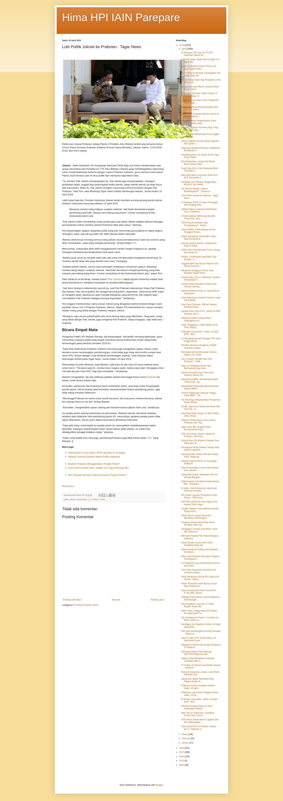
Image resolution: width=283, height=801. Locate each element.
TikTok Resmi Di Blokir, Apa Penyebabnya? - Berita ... (194, 223)
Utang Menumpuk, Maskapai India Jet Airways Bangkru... (199, 475)
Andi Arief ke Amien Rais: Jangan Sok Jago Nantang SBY (98, 467)
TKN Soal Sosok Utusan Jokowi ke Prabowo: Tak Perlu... (198, 435)
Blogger (159, 785)
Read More (68, 486)
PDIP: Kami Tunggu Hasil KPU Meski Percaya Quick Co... (199, 612)
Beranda (116, 599)
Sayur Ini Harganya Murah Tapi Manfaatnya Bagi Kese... (196, 367)
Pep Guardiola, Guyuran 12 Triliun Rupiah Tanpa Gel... (197, 605)
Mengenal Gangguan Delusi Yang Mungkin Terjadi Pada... (197, 271)
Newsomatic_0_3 (83, 499)
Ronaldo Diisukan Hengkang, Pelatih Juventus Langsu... (198, 346)
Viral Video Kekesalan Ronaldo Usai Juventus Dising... (198, 571)
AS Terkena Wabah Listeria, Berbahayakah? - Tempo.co (195, 189)
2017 (182, 752)
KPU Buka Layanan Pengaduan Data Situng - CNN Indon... (199, 496)
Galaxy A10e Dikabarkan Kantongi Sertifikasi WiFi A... (197, 659)
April (184, 49)
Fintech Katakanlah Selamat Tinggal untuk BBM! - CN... (198, 394)
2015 (182, 760)
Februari (186, 738)
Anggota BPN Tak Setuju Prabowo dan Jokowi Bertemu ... (199, 264)
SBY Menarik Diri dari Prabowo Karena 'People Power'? (97, 475)
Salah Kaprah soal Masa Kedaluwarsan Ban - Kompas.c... (200, 482)
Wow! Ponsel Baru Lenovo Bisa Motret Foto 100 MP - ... (199, 468)
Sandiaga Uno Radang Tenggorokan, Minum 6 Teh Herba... (199, 183)
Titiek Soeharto (115, 279)
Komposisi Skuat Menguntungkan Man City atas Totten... (199, 108)
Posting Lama (157, 599)
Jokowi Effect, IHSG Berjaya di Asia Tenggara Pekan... (198, 230)
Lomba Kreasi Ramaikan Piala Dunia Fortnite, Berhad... (199, 285)
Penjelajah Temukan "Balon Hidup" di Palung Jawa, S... (199, 94)
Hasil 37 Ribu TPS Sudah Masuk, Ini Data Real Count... (198, 639)
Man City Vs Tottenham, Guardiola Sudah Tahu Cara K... (197, 714)
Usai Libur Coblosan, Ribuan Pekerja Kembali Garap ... (199, 305)
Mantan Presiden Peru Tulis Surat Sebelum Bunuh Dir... (197, 373)
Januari (186, 743)
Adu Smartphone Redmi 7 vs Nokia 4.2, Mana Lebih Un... (200, 618)
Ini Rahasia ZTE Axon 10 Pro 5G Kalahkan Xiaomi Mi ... (197, 53)
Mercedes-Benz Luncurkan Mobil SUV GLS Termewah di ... (199, 176)
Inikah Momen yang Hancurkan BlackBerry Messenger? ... (196, 516)
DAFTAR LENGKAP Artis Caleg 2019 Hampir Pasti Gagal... (199, 503)
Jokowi (72, 499)
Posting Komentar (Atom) (86, 605)
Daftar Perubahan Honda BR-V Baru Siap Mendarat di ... (198, 237)
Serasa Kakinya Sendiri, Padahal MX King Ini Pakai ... (199, 244)
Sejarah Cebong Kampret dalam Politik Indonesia (94, 456)
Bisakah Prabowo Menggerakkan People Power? (94, 463)
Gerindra (152, 377)
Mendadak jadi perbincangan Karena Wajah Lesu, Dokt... (199, 353)
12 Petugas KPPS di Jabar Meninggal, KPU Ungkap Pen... (199, 203)
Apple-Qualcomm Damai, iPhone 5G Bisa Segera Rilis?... (198, 67)
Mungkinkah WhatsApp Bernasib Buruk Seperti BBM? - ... (200, 387)
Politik (102, 499)
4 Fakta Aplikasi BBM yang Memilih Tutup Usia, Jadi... (198, 217)
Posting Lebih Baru (72, 599)
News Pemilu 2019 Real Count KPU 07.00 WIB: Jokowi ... (198, 591)
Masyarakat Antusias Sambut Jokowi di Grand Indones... (200, 115)
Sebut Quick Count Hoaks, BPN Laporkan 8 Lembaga (96, 452)
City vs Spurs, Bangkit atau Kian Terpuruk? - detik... (196, 360)
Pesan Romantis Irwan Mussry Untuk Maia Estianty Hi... (199, 584)
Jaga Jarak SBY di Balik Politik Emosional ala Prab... (196, 428)
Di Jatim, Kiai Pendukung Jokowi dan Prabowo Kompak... (199, 489)
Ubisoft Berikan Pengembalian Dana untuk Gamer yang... (198, 121)
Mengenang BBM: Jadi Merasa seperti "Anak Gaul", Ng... (199, 380)
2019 (182, 45)
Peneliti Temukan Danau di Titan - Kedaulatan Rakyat (197, 707)
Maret (185, 734)
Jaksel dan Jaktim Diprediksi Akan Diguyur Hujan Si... (197, 680)
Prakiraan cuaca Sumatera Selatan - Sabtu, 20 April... (198, 686)
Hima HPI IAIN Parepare (121, 17)
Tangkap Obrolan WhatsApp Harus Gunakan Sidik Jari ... (198, 523)
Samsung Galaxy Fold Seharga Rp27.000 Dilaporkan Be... (196, 652)
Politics (95, 499)
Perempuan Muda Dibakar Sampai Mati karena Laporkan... (200, 448)
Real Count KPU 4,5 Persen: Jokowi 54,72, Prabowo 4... (198, 727)
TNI (149, 438)
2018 (182, 748)
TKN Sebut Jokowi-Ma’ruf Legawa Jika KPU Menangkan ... (199, 720)
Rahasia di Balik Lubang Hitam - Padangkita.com (196, 319)
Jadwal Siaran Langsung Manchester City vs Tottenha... (199, 210)
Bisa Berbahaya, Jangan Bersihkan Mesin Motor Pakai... (198, 162)
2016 (182, 756)
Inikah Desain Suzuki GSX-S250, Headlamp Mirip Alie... (197, 543)
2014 (182, 765)
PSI (134, 243)
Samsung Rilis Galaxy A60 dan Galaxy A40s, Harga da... (199, 455)
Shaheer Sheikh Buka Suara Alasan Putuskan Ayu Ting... (198, 421)
